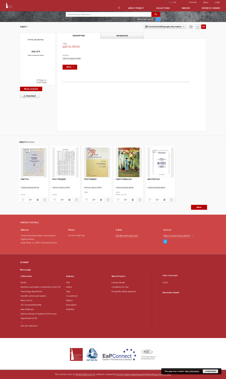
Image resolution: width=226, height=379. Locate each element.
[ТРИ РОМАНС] (97, 162)
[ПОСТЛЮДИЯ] (65, 162)
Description (71, 305)
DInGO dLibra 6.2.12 (85, 374)
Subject (69, 300)
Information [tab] (122, 36)
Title (68, 282)
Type (68, 291)
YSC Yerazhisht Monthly (31, 305)
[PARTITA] (34, 162)
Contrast (193, 2)
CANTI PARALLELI (124, 179)
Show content (31, 89)
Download (28, 95)
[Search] (155, 14)
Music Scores (26, 300)
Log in (165, 282)
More (199, 207)
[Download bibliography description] (30, 200)
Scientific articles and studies (33, 296)
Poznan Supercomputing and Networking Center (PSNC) (143, 374)
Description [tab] (79, 36)
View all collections (29, 325)
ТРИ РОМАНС (90, 179)
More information (192, 371)
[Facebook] (165, 241)
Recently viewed (211, 8)
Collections (163, 8)
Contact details (118, 282)
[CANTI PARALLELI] (129, 162)
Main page (25, 269)
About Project (136, 8)
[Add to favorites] (191, 27)
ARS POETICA (153, 179)
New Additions (27, 309)
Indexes (186, 8)
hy (175, 2)
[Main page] (118, 8)
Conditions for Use (120, 287)
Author (69, 287)
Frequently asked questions (124, 291)
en (203, 27)
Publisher (70, 309)
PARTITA (25, 179)
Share (205, 2)
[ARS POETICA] (161, 162)
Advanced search (145, 19)
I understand (210, 371)
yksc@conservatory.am (127, 235)
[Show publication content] (37, 200)
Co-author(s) (71, 296)
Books (23, 282)
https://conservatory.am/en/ (176, 235)
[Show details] (44, 200)
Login (217, 2)
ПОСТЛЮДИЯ (59, 179)
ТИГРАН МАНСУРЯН (72, 58)
